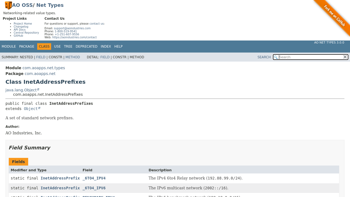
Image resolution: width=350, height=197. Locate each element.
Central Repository (26, 32)
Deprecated (87, 46)
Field (40, 57)
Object (31, 108)
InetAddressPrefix (60, 178)
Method (73, 57)
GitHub (18, 35)
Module (9, 46)
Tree (68, 46)
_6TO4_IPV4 (94, 178)
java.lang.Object (21, 90)
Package (26, 46)
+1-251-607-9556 (67, 34)
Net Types (50, 5)
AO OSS (22, 5)
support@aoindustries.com (72, 28)
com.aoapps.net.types (43, 68)
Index (106, 46)
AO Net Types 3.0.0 (329, 42)
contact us (96, 23)
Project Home (23, 23)
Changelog (21, 26)
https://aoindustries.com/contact (74, 37)
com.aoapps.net (40, 73)
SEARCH (264, 57)
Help (118, 46)
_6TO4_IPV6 (94, 188)
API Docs (20, 29)
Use (57, 46)
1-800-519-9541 (66, 31)
